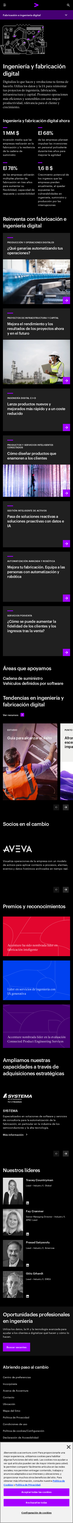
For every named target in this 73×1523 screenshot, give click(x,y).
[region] (36, 1482)
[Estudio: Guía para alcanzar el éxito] (30, 761)
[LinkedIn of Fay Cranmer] (27, 1234)
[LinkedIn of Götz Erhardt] (27, 1296)
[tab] (36, 678)
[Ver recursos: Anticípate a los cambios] (13, 714)
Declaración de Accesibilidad (20, 1437)
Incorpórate (10, 1384)
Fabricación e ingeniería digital (22, 15)
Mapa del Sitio (11, 1410)
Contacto (8, 1397)
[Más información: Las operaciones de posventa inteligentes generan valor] (36, 631)
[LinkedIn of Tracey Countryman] (27, 1203)
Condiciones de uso (15, 1424)
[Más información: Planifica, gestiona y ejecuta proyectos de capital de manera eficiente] (36, 346)
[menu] (4, 5)
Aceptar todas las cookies (36, 1492)
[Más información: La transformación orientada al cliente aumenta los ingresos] (36, 466)
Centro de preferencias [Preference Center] (17, 1377)
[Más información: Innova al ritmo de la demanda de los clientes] (36, 410)
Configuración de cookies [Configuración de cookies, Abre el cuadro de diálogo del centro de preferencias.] (36, 1513)
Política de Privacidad (16, 1417)
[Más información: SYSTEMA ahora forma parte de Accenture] (16, 1134)
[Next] (65, 807)
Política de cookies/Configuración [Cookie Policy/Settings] (23, 1431)
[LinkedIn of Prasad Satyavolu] (27, 1265)
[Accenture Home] (36, 5)
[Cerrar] (69, 1447)
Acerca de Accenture (15, 1390)
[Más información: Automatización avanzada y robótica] (36, 577)
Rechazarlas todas (36, 1502)
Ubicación (9, 1404)
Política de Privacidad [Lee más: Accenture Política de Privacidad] (27, 1485)
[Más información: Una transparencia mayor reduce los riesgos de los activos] (36, 524)
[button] (16, 1347)
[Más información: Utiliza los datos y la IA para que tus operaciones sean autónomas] (36, 268)
